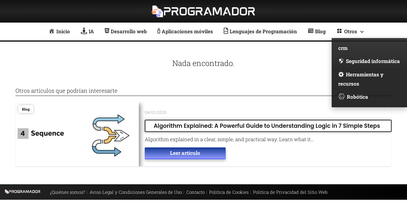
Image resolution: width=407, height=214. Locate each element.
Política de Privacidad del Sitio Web (290, 192)
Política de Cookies (229, 192)
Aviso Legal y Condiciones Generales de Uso (136, 192)
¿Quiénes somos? (67, 192)
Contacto (195, 192)
